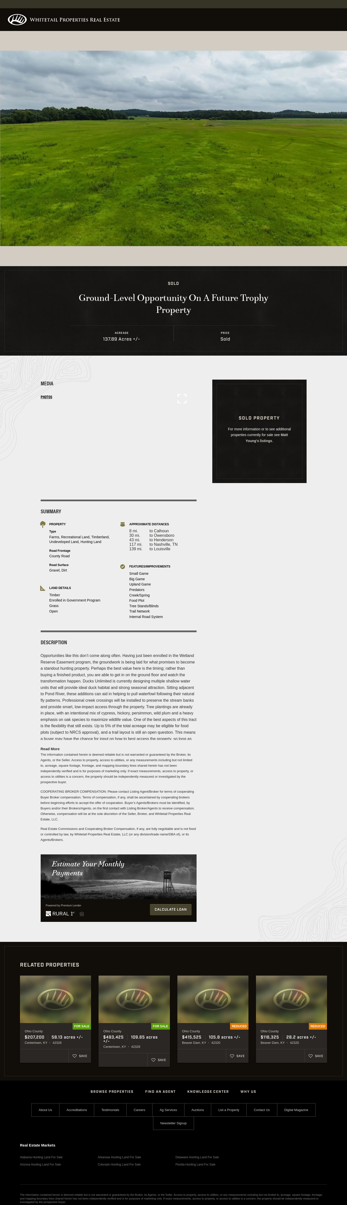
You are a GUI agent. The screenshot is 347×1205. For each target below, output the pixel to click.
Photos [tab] (46, 397)
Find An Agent (160, 1092)
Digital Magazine (296, 1110)
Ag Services (168, 1110)
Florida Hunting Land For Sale (196, 1164)
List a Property (228, 1110)
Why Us (248, 1092)
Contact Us (262, 1110)
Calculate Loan (171, 909)
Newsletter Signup (173, 1123)
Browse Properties (112, 1092)
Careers (139, 1110)
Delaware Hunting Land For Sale (197, 1157)
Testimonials (110, 1110)
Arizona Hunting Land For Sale (40, 1164)
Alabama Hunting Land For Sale (41, 1157)
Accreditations (77, 1110)
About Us (45, 1110)
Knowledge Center (208, 1092)
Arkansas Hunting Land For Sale (119, 1157)
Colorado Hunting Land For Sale (119, 1164)
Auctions (198, 1110)
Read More (50, 749)
